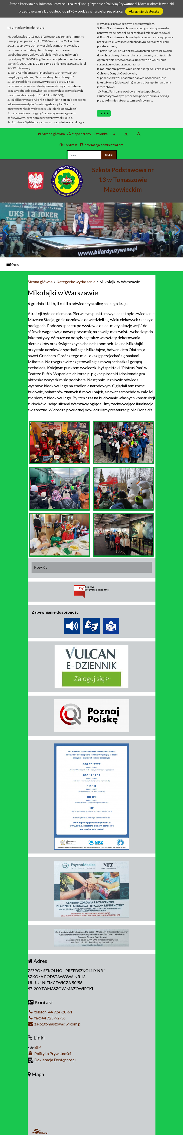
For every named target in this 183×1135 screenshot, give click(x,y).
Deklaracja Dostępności (52, 1060)
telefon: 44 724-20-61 (50, 1011)
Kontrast (69, 145)
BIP (34, 1047)
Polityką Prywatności (121, 4)
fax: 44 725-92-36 (47, 1017)
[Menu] (91, 264)
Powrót (40, 567)
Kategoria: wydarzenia (76, 281)
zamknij (104, 113)
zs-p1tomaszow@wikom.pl (54, 1023)
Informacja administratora (101, 145)
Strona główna (51, 134)
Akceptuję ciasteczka (144, 11)
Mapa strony (79, 134)
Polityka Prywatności (49, 1053)
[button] (177, 230)
